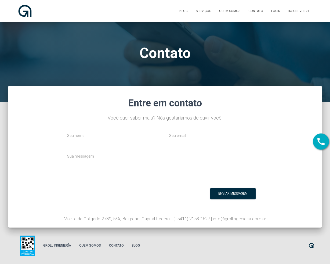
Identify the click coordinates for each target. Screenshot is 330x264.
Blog (183, 11)
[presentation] (158, 197)
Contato (255, 11)
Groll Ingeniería (57, 245)
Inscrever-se (299, 11)
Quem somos (229, 11)
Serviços (203, 11)
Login (275, 11)
